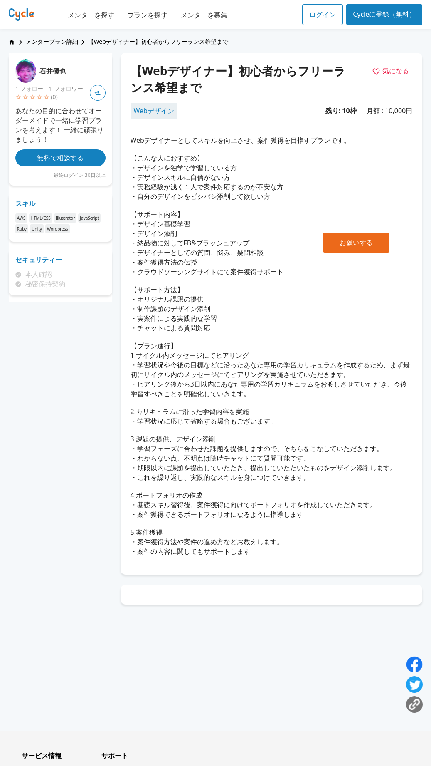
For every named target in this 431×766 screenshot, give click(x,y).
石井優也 (52, 71)
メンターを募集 (204, 15)
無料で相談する (60, 157)
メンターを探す (91, 15)
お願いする (356, 242)
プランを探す (147, 15)
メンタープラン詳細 (52, 41)
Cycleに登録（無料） (384, 14)
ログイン (322, 14)
